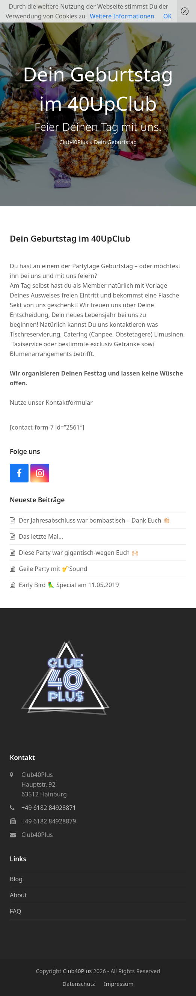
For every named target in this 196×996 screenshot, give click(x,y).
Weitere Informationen (122, 16)
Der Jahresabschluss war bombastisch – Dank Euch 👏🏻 (94, 520)
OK (167, 16)
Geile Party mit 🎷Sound (53, 569)
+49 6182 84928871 (48, 808)
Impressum (119, 983)
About (18, 895)
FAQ (15, 911)
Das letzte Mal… (41, 536)
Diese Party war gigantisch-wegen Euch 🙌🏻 (79, 552)
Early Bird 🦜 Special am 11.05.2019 (69, 585)
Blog (16, 879)
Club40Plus (73, 142)
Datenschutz (78, 983)
